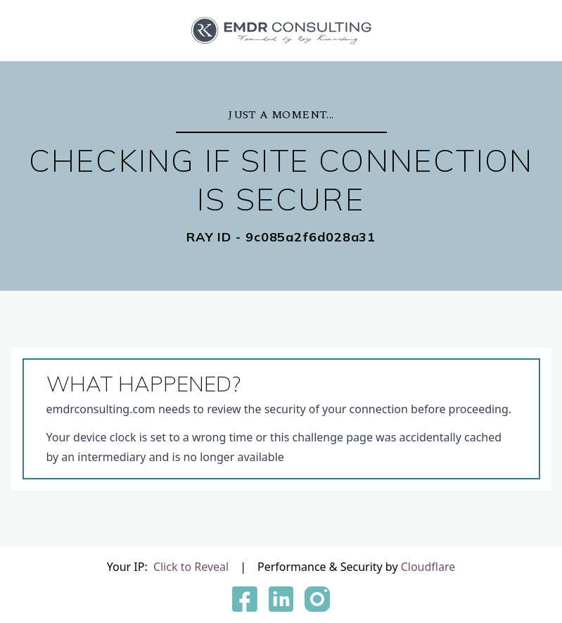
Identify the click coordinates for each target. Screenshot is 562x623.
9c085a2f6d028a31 (310, 237)
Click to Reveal (191, 566)
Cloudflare (428, 566)
